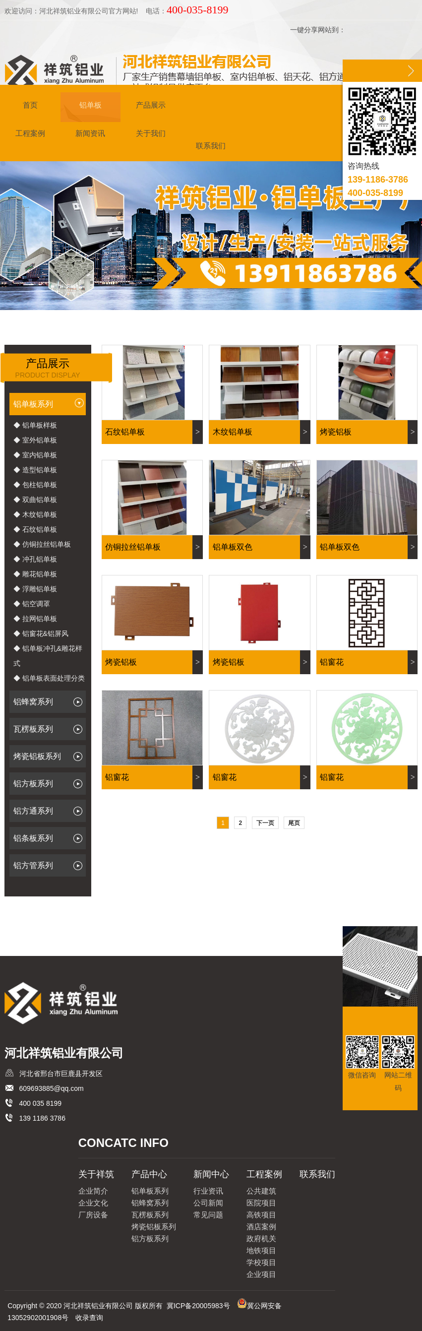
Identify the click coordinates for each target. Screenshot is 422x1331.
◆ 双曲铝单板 (35, 500)
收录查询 (89, 1318)
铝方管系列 (49, 865)
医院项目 (261, 1203)
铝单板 (90, 106)
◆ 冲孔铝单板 (35, 559)
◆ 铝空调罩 (31, 604)
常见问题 (208, 1214)
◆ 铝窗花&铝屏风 (40, 633)
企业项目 (261, 1274)
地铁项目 (261, 1250)
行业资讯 (208, 1191)
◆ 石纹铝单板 (35, 529)
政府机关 (261, 1238)
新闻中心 (211, 1174)
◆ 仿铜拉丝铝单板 (42, 544)
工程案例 (30, 134)
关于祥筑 (96, 1174)
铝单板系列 (48, 404)
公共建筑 (261, 1191)
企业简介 (93, 1191)
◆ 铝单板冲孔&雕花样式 (47, 655)
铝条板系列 (49, 838)
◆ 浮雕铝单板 (35, 589)
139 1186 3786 (42, 1118)
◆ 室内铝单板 (35, 455)
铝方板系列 (49, 783)
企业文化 (93, 1203)
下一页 (265, 823)
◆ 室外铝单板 (35, 440)
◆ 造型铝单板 (35, 470)
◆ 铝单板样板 (35, 425)
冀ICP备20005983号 (198, 1306)
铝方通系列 (49, 811)
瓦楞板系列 (49, 729)
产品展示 (151, 106)
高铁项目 (261, 1214)
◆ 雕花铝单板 (35, 574)
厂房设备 (93, 1214)
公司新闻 (208, 1203)
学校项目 (261, 1262)
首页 (30, 106)
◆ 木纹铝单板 (35, 514)
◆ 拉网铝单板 (35, 619)
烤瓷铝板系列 (49, 756)
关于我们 (151, 134)
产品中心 (149, 1174)
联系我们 (211, 147)
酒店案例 (261, 1226)
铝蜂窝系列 (49, 701)
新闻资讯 (90, 134)
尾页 (294, 823)
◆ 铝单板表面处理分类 (49, 678)
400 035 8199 (40, 1103)
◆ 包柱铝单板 (35, 485)
